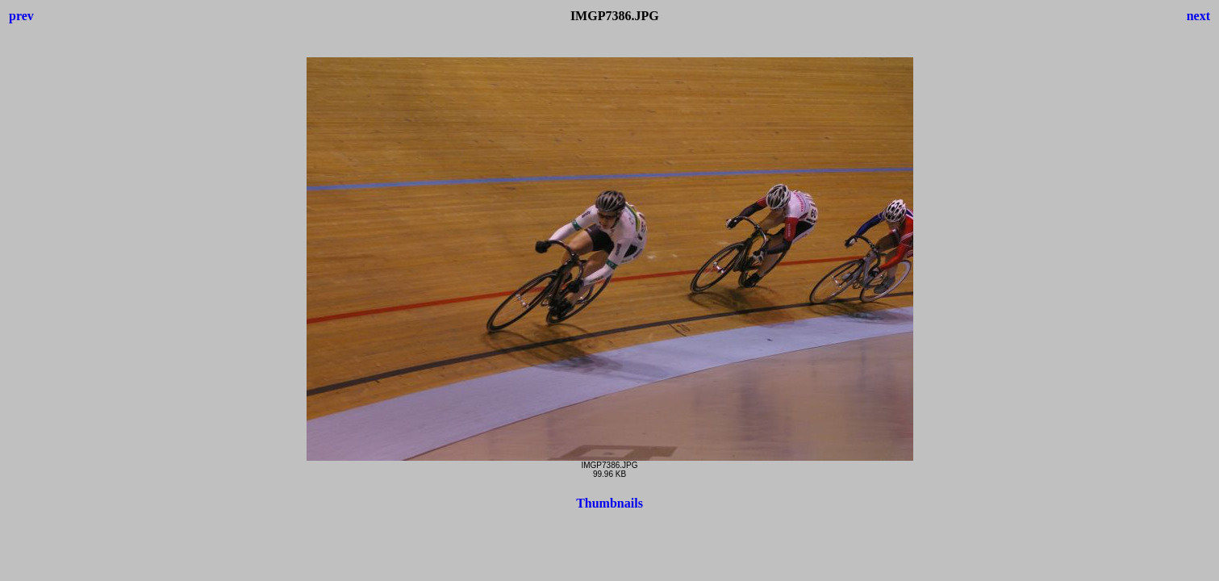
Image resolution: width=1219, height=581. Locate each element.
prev (21, 16)
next (1198, 16)
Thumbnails (609, 503)
